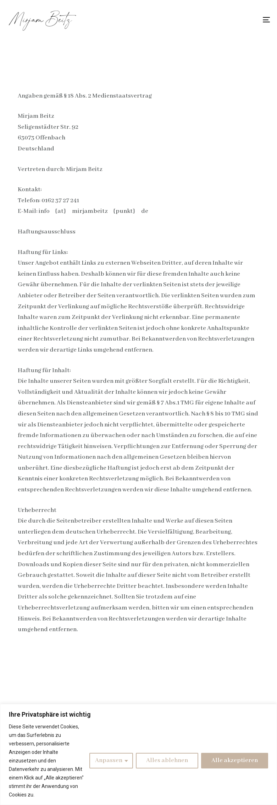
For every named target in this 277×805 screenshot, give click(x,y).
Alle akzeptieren (234, 760)
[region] (138, 754)
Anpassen (108, 760)
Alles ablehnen (167, 760)
